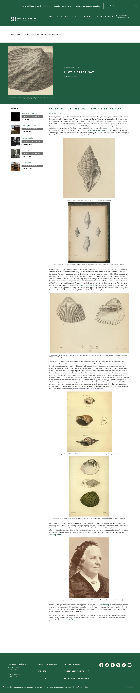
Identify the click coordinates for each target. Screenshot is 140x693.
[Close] (136, 6)
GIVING (99, 17)
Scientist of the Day (39, 34)
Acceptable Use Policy (76, 671)
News (26, 34)
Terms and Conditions (76, 678)
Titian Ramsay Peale (94, 130)
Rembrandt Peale (92, 285)
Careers (42, 671)
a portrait (80, 285)
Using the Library (47, 664)
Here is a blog (107, 130)
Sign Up (110, 6)
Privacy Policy (72, 664)
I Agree (129, 687)
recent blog (105, 605)
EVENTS (75, 17)
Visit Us (42, 678)
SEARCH (109, 17)
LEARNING (87, 17)
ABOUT (51, 17)
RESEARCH (62, 17)
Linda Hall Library (14, 34)
